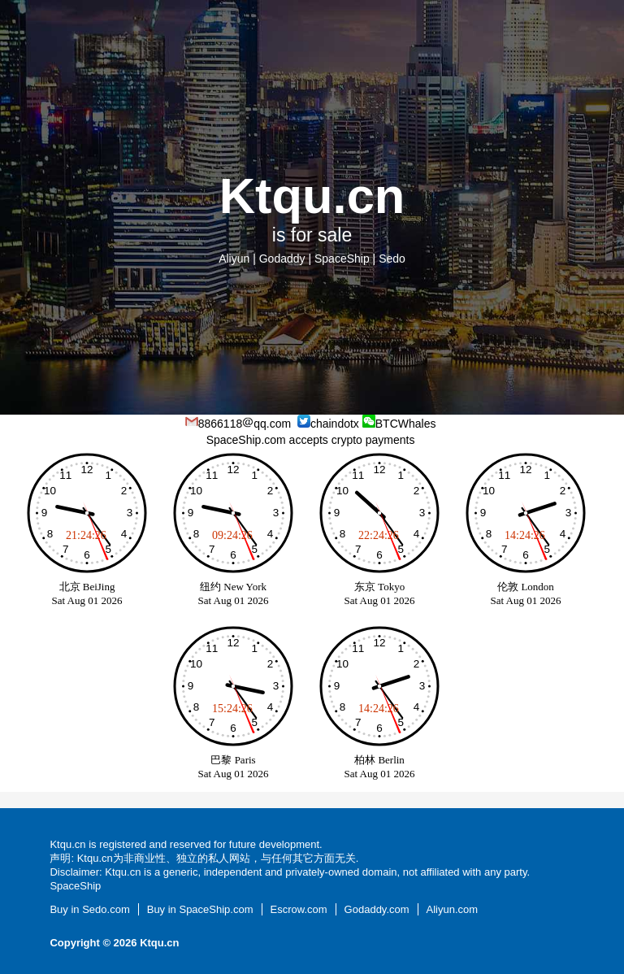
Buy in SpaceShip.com (200, 909)
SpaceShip (342, 258)
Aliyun (234, 258)
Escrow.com (299, 909)
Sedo (392, 258)
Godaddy (282, 258)
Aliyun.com (453, 909)
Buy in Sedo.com (89, 909)
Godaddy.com (377, 909)
